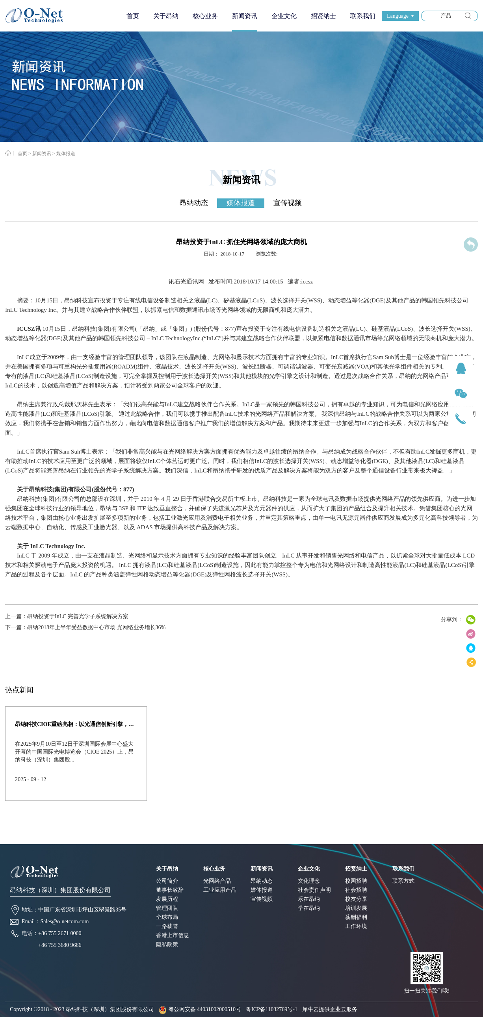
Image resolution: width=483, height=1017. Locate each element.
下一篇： (85, 627)
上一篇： (66, 616)
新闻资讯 (41, 153)
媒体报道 (65, 153)
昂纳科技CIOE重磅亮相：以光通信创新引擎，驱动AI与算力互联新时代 (76, 724)
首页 (132, 16)
